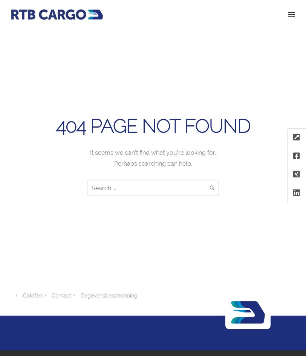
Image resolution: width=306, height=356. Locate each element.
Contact (61, 296)
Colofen (32, 296)
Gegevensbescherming (109, 296)
